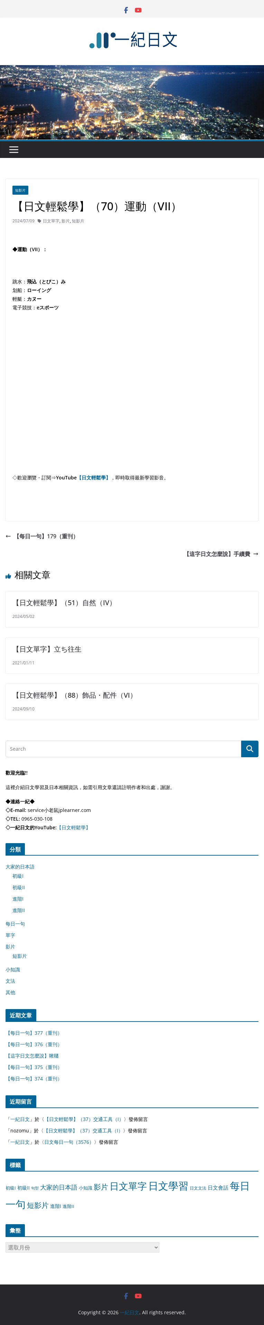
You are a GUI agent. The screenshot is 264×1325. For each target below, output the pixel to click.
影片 (66, 221)
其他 (10, 992)
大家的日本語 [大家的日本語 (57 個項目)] (58, 1187)
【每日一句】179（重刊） (42, 536)
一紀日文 (20, 1119)
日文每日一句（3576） (69, 1142)
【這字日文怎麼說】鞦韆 (32, 1055)
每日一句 (15, 923)
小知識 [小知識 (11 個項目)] (85, 1188)
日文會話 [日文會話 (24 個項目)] (218, 1187)
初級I (17, 876)
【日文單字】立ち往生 (47, 649)
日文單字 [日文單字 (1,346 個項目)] (128, 1186)
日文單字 (51, 221)
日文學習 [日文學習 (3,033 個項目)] (168, 1186)
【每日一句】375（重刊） (34, 1067)
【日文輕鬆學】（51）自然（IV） (64, 602)
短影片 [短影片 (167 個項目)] (38, 1205)
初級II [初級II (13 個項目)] (23, 1187)
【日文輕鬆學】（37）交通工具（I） (84, 1119)
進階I (17, 898)
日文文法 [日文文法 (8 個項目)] (198, 1188)
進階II (18, 910)
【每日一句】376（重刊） (34, 1044)
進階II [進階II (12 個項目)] (68, 1206)
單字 (10, 935)
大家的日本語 (20, 866)
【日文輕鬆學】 (94, 477)
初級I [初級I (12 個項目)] (11, 1188)
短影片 (20, 190)
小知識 (13, 969)
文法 (10, 981)
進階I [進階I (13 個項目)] (55, 1206)
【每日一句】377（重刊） (34, 1033)
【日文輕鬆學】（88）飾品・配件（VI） (74, 695)
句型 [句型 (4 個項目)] (35, 1188)
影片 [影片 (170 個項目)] (101, 1187)
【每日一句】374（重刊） (34, 1078)
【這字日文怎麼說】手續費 (221, 554)
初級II (18, 887)
